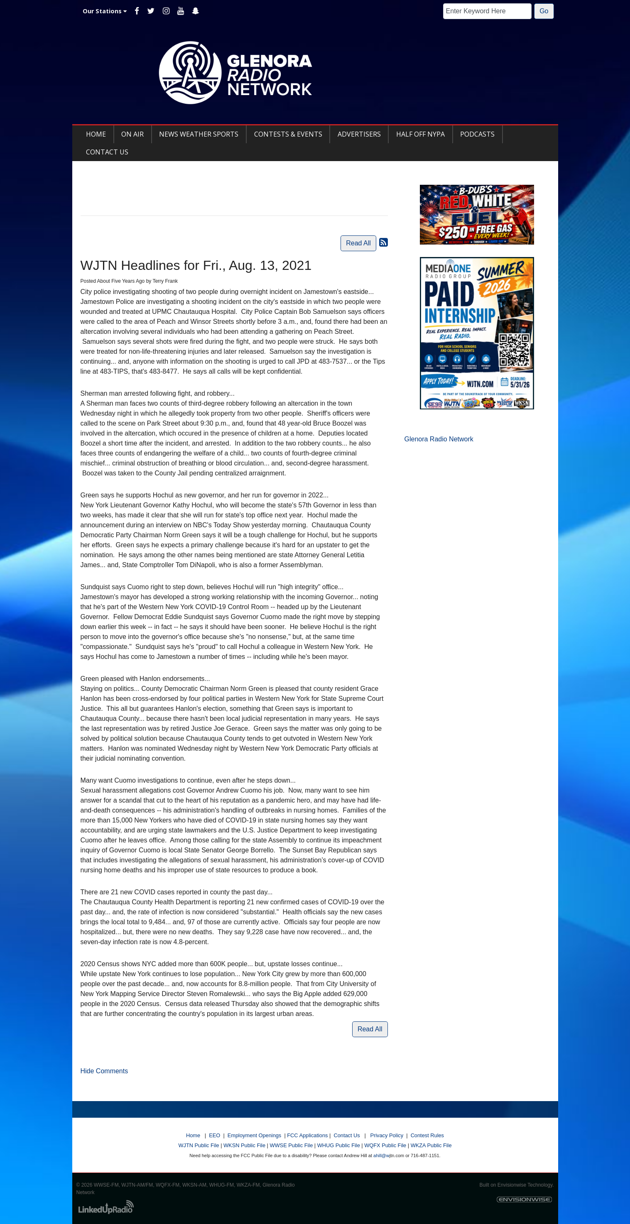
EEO (214, 1135)
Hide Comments (104, 1071)
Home (193, 1135)
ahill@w (381, 1155)
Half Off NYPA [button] (420, 134)
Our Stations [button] (105, 11)
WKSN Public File (244, 1145)
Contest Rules (427, 1135)
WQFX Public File (385, 1145)
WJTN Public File (198, 1145)
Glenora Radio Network (438, 439)
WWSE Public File (291, 1145)
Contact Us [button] (107, 152)
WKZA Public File (431, 1145)
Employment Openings (254, 1135)
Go (543, 11)
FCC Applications (307, 1135)
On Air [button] (132, 134)
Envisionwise (512, 1185)
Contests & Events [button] (288, 134)
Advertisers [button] (359, 134)
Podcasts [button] (477, 134)
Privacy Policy (386, 1135)
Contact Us (346, 1135)
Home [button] (96, 134)
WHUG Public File (338, 1145)
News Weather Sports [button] (198, 134)
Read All (358, 243)
